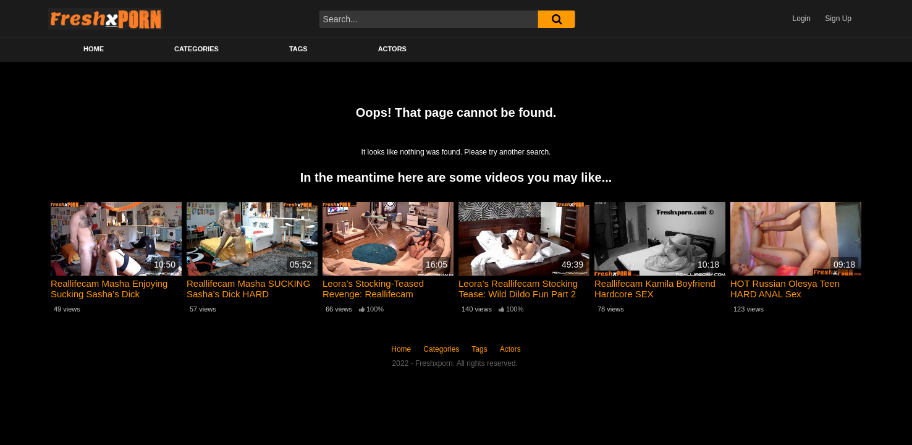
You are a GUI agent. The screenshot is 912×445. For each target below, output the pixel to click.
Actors (392, 49)
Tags (298, 49)
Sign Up (838, 18)
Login (802, 18)
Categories (196, 49)
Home (93, 49)
